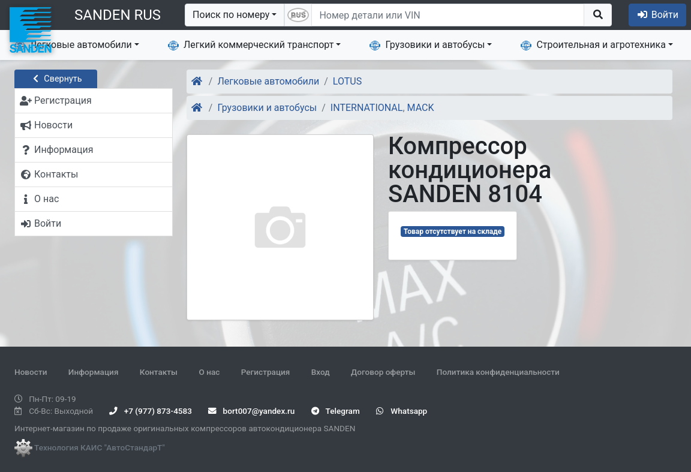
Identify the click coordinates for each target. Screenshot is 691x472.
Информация (93, 372)
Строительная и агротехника (593, 45)
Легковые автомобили (73, 45)
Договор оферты (383, 372)
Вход (320, 372)
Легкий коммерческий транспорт (251, 45)
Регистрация (265, 372)
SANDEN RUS (117, 15)
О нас (209, 372)
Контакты (159, 372)
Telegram (335, 411)
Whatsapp (401, 411)
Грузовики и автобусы (427, 45)
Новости (30, 372)
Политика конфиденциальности (498, 372)
